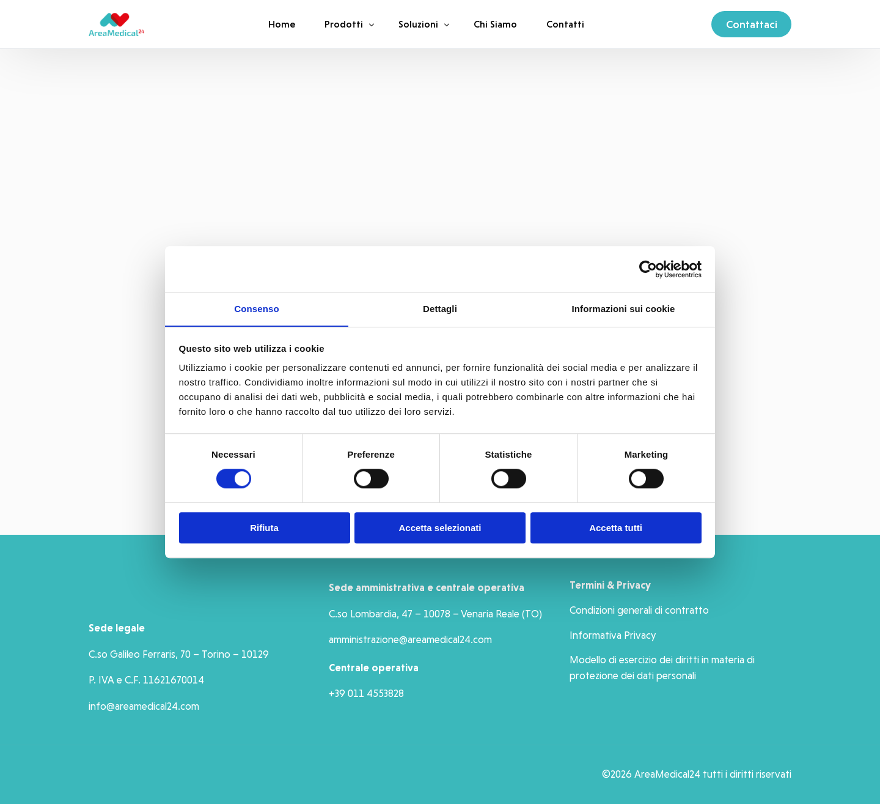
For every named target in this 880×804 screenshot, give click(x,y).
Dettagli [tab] (440, 308)
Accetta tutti (615, 528)
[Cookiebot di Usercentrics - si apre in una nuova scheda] (648, 268)
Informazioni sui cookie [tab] (623, 308)
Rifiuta (264, 528)
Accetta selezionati (439, 528)
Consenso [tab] (256, 308)
